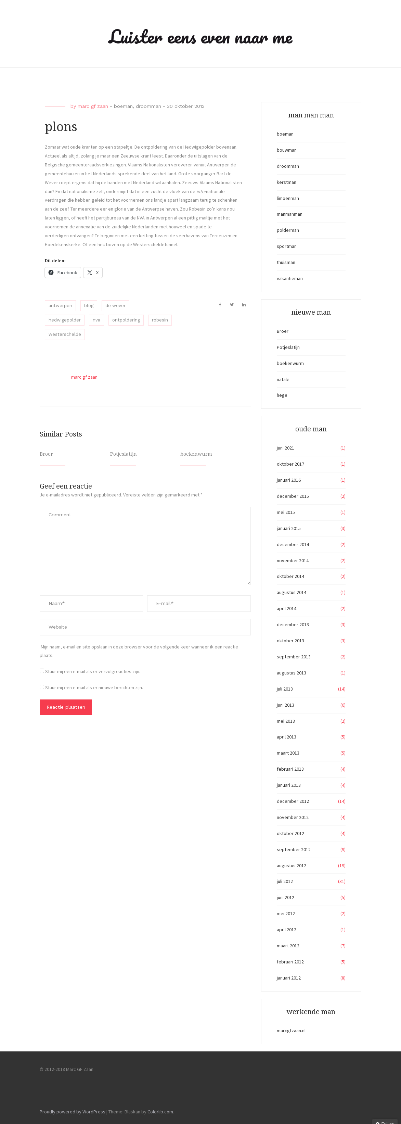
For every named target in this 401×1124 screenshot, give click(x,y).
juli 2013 (285, 689)
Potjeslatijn (123, 454)
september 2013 (294, 657)
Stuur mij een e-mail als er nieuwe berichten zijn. (94, 687)
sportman (287, 246)
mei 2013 (286, 721)
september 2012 (294, 849)
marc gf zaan (93, 106)
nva (96, 320)
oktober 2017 (290, 464)
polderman (288, 230)
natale (283, 379)
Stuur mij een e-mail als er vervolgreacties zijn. (92, 671)
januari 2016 (289, 480)
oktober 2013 (290, 640)
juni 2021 (285, 448)
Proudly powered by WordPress (72, 1112)
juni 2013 (285, 705)
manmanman (289, 214)
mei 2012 (286, 913)
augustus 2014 (291, 592)
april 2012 (286, 929)
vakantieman (290, 278)
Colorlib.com (160, 1112)
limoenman (288, 198)
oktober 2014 (290, 576)
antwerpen (60, 305)
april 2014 (286, 608)
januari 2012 (289, 978)
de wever (115, 305)
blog (88, 305)
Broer (46, 454)
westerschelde (65, 334)
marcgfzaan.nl (291, 1030)
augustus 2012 (291, 865)
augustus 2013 (291, 673)
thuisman (286, 262)
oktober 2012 (290, 833)
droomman (148, 106)
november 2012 (293, 817)
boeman (123, 106)
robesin (160, 320)
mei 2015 (286, 512)
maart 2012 (288, 946)
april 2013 (286, 737)
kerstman (286, 182)
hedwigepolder (65, 320)
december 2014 (293, 544)
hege (282, 395)
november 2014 (293, 560)
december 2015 (293, 496)
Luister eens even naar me (200, 36)
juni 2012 (285, 897)
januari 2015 (289, 528)
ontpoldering (126, 320)
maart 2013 (288, 753)
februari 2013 (290, 769)
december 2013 (293, 624)
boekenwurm (196, 454)
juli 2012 (285, 881)
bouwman (287, 150)
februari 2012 (290, 962)
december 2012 (293, 801)
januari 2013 (289, 785)
